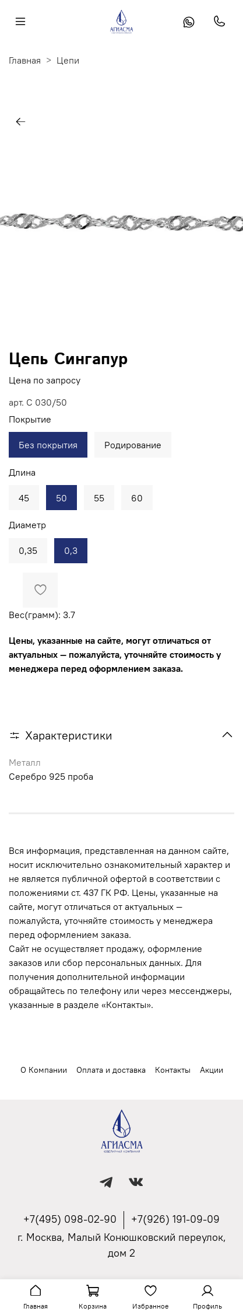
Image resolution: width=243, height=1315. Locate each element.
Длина (22, 472)
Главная (25, 60)
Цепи (68, 60)
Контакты (173, 1070)
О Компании (43, 1070)
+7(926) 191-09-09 (175, 1219)
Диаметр (27, 525)
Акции (211, 1070)
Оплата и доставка (111, 1070)
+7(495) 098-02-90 (70, 1219)
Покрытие (30, 419)
